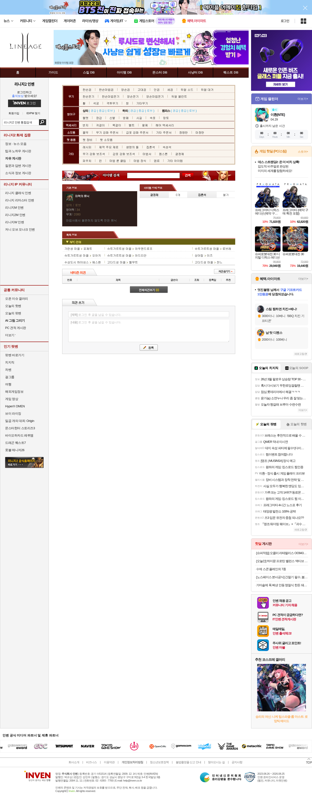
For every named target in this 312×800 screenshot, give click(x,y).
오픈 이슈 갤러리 (16, 298)
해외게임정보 (14, 391)
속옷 (153, 118)
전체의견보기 (149, 290)
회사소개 (73, 762)
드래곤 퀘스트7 (15, 442)
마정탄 (199, 132)
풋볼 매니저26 (14, 450)
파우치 (87, 160)
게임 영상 (11, 398)
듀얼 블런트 (179, 96)
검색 (42, 122)
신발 (112, 118)
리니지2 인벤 (24, 84)
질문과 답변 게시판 (18, 165)
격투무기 (112, 103)
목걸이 (116, 125)
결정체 (179, 154)
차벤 (8, 369)
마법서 (147, 154)
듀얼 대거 (207, 89)
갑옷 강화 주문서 (137, 132)
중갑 (102, 110)
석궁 (96, 103)
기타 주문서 (164, 132)
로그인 (285, 21)
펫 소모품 (106, 140)
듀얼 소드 (187, 89)
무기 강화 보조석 (94, 154)
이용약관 (109, 762)
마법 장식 (140, 160)
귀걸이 (100, 125)
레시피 (87, 147)
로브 (110, 110)
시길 (139, 118)
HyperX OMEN (15, 406)
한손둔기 (88, 96)
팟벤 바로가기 (14, 355)
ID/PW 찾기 (33, 113)
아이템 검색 (115, 176)
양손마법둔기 (155, 96)
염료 (157, 160)
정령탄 (183, 132)
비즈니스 (91, 762)
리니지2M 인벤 (15, 214)
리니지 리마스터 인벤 (19, 200)
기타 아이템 (175, 160)
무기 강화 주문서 (107, 132)
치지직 (9, 362)
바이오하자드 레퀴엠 (19, 435)
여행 (8, 384)
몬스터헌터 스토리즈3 (20, 428)
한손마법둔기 (110, 96)
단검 (157, 89)
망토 (166, 118)
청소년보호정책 (159, 762)
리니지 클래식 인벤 (18, 193)
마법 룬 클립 (117, 160)
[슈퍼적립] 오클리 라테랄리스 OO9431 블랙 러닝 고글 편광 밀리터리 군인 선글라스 (282, 553)
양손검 (125, 89)
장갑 (99, 118)
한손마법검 (106, 89)
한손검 (87, 89)
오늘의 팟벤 (13, 313)
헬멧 (85, 118)
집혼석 (150, 147)
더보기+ (303, 98)
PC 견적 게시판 (15, 327)
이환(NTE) (278, 115)
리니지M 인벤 (14, 207)
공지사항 (237, 762)
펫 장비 (87, 140)
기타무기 (142, 103)
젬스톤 (163, 154)
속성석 (167, 147)
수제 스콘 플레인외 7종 (271, 569)
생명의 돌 (132, 147)
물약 (85, 132)
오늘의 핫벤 (13, 305)
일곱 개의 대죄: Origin (19, 420)
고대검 (141, 89)
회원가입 (14, 113)
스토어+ (303, 151)
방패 (126, 118)
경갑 (94, 110)
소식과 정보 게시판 (18, 173)
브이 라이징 (13, 413)
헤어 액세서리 (165, 125)
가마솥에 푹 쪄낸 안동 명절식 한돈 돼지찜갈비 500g (282, 585)
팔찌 (145, 125)
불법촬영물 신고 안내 (188, 762)
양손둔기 (133, 96)
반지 (85, 125)
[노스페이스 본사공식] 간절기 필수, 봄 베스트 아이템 (282, 577)
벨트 (132, 125)
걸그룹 (9, 377)
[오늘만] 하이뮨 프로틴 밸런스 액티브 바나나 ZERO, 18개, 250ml (282, 561)
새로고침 (299, 354)
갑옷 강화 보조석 (124, 154)
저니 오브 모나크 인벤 (20, 229)
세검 (170, 89)
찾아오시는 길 (216, 762)
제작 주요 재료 (108, 147)
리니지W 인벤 (14, 222)
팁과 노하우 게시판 (18, 151)
